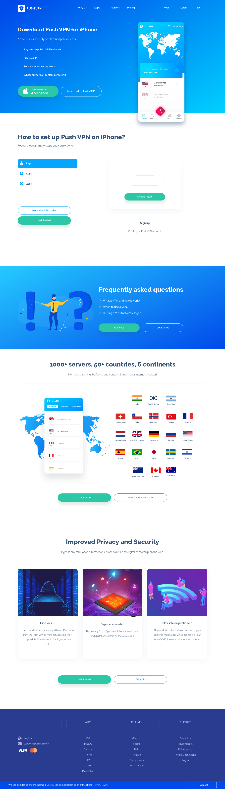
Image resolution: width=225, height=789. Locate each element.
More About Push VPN (44, 210)
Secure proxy (137, 760)
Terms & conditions (185, 754)
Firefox (88, 754)
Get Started (44, 220)
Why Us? (137, 738)
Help (164, 7)
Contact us (185, 738)
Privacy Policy (101, 785)
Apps (99, 7)
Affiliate (137, 754)
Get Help (119, 327)
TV (88, 760)
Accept (204, 785)
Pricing (131, 7)
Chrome (88, 749)
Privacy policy (185, 743)
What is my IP (136, 765)
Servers (115, 7)
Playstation (88, 771)
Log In (181, 7)
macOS (88, 743)
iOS (88, 738)
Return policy (185, 749)
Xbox (88, 765)
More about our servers (140, 497)
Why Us (82, 7)
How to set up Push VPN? (81, 91)
